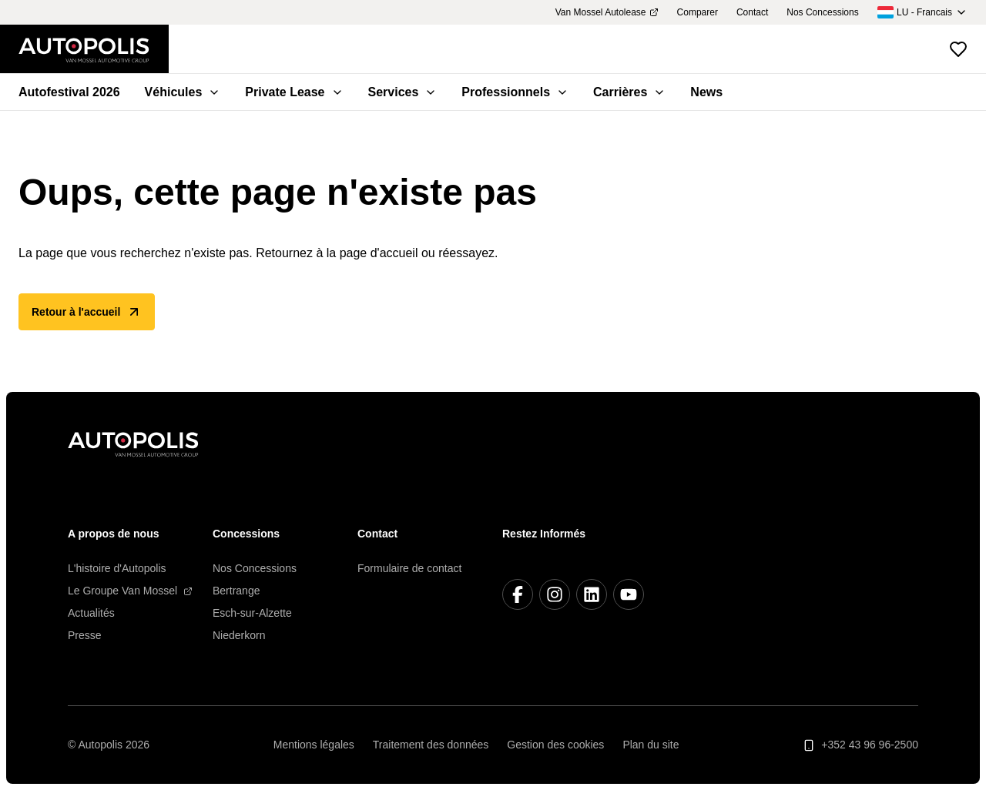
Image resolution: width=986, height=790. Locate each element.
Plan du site (650, 744)
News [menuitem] (706, 92)
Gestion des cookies (555, 744)
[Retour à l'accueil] (93, 49)
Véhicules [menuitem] (183, 92)
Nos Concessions (255, 568)
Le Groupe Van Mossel (130, 590)
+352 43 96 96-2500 (860, 745)
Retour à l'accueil (87, 312)
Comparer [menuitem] (697, 12)
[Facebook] (517, 594)
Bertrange (236, 590)
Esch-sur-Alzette (252, 613)
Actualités (91, 613)
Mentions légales (313, 744)
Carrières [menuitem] (629, 92)
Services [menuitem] (403, 92)
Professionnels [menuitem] (514, 92)
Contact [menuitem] (752, 12)
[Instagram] (554, 594)
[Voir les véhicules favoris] (958, 49)
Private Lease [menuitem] (294, 92)
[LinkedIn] (591, 594)
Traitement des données (430, 744)
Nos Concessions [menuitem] (822, 12)
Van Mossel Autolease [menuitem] (607, 12)
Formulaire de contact (409, 568)
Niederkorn (239, 635)
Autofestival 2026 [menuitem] (69, 92)
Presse (85, 635)
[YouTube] (628, 594)
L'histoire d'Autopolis (117, 568)
